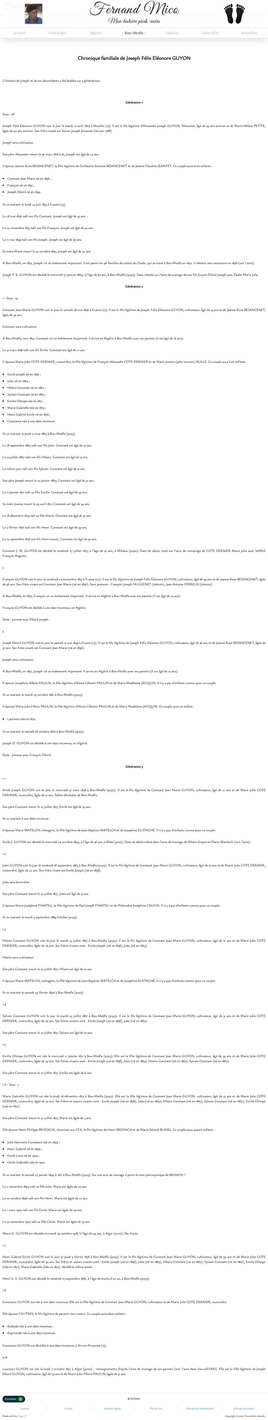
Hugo (20, 1415)
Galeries (172, 33)
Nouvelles (249, 33)
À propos (24, 1408)
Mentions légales (112, 1408)
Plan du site (156, 1408)
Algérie (96, 33)
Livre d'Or (210, 33)
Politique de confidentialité (200, 1408)
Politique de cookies (244, 1408)
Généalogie (57, 33)
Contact (68, 1408)
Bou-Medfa (134, 33)
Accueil (19, 33)
